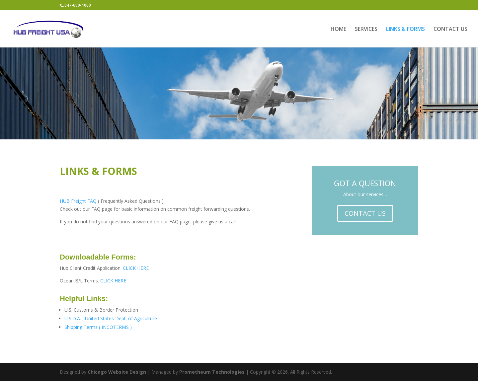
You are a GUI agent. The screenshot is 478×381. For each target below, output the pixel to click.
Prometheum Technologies (212, 372)
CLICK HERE (136, 268)
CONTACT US (450, 30)
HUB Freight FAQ (78, 201)
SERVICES (366, 30)
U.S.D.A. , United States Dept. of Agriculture (110, 318)
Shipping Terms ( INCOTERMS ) (98, 327)
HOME (338, 30)
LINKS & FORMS (405, 30)
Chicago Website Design (117, 372)
